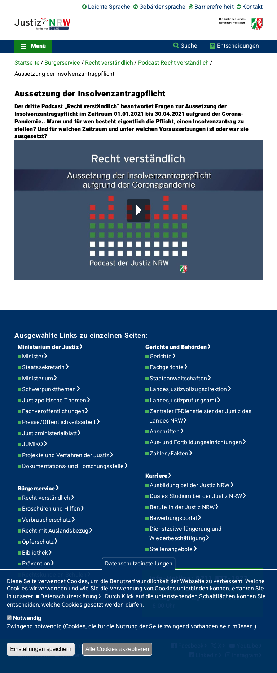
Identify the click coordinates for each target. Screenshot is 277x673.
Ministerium (37, 378)
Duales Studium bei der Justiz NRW (196, 496)
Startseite (27, 63)
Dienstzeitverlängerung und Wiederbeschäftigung (185, 534)
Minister (32, 356)
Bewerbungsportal (173, 518)
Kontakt (252, 7)
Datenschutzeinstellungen (138, 563)
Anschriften (165, 431)
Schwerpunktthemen (49, 389)
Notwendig (27, 618)
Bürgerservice (62, 63)
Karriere (156, 476)
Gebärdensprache (162, 7)
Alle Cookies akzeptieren (117, 649)
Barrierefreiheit (213, 7)
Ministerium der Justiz (48, 347)
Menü (38, 46)
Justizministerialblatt (49, 433)
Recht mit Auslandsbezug (55, 530)
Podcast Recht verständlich (173, 63)
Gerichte (161, 356)
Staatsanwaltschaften (178, 378)
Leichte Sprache (109, 7)
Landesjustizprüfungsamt (183, 400)
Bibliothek (35, 553)
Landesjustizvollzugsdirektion (188, 389)
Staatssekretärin (43, 367)
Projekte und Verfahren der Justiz (65, 455)
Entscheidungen (238, 45)
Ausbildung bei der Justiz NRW (189, 485)
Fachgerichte (167, 367)
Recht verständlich (109, 63)
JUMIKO (32, 444)
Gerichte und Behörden (176, 347)
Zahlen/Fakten (169, 453)
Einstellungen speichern (40, 649)
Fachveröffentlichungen (53, 411)
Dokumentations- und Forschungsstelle (73, 466)
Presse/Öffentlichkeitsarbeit (59, 422)
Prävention (36, 563)
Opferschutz (38, 542)
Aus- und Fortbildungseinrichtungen (196, 442)
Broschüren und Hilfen (51, 508)
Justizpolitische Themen (54, 400)
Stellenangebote (171, 549)
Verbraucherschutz (46, 520)
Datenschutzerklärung (69, 596)
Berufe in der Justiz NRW (182, 507)
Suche (189, 45)
